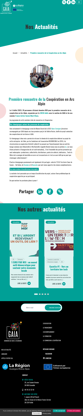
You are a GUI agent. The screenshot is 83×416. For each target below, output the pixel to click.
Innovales (35, 165)
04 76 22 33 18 (29, 389)
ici (65, 147)
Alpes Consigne (56, 128)
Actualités (24, 53)
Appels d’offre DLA (7, 358)
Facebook (47, 354)
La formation (47, 336)
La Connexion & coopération (52, 340)
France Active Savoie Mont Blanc (26, 116)
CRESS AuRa (44, 113)
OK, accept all (59, 411)
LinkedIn (47, 358)
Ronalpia (26, 165)
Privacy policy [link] (47, 413)
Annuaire (4, 354)
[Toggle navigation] (79, 2)
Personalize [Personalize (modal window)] (37, 413)
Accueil (15, 53)
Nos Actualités (6, 350)
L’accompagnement (48, 332)
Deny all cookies (74, 411)
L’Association (47, 323)
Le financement (47, 328)
